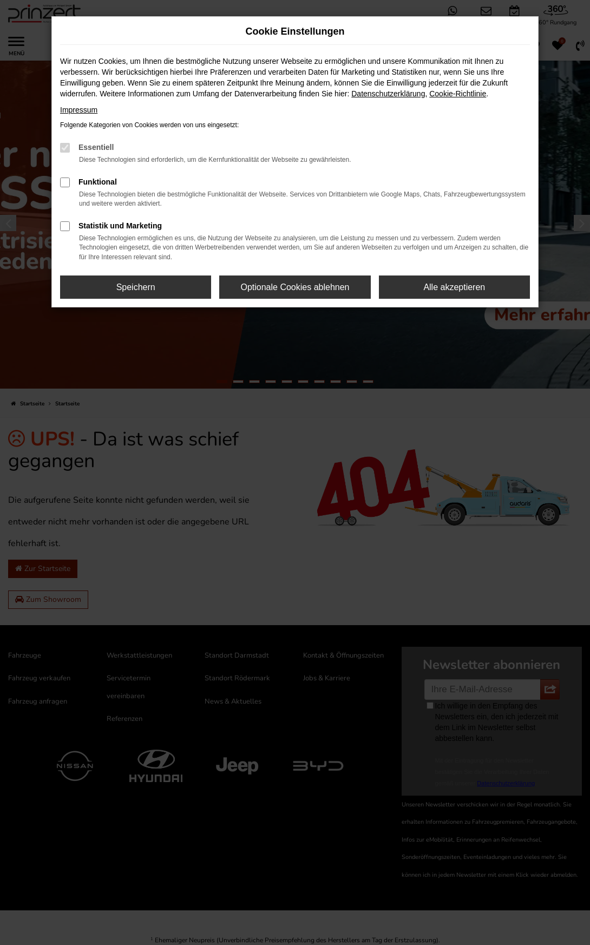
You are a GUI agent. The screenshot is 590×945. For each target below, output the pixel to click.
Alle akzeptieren (454, 287)
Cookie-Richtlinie (457, 93)
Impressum (78, 110)
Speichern (135, 287)
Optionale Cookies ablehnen (294, 287)
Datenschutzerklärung (388, 93)
